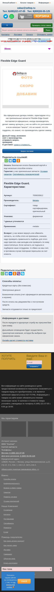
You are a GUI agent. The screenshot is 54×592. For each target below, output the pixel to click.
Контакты (5, 34)
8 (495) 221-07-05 (16, 453)
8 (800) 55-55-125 (27, 456)
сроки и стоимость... (22, 145)
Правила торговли (10, 497)
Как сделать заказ (10, 545)
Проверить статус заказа (41, 25)
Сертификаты (9, 523)
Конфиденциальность (12, 483)
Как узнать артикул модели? (14, 541)
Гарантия (7, 492)
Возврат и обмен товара (12, 488)
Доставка (18, 34)
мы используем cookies (10, 585)
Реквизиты (7, 527)
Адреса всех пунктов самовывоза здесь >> (20, 469)
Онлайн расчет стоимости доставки (17, 340)
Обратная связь (9, 558)
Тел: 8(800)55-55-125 (38, 11)
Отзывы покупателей (11, 501)
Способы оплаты (10, 479)
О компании (8, 510)
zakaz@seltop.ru (26, 8)
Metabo (36, 200)
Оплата (29, 34)
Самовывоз (8, 554)
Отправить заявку (45, 34)
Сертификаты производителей (26, 174)
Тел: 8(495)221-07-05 (14, 11)
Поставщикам (9, 519)
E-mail (6, 532)
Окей (24, 581)
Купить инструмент (11, 563)
